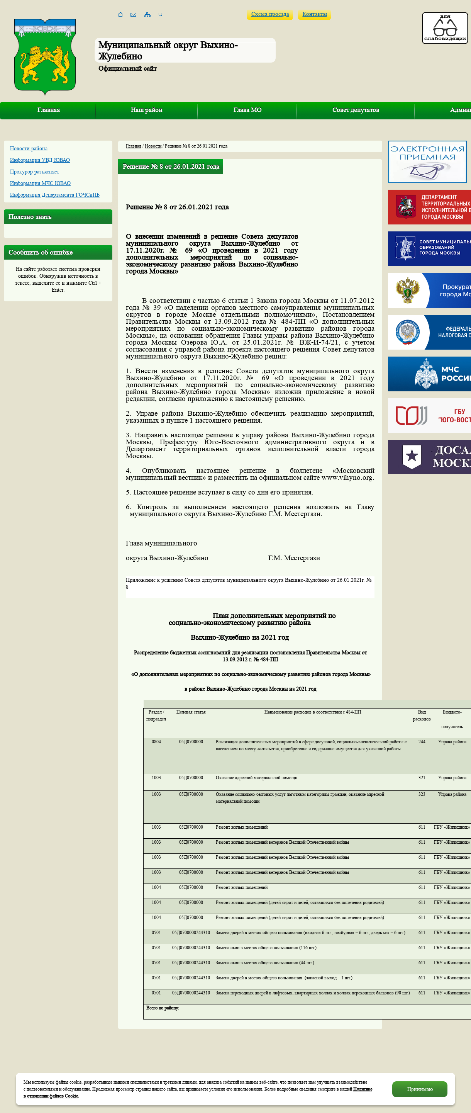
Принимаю (420, 1089)
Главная (48, 110)
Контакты (315, 14)
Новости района (28, 148)
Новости (153, 146)
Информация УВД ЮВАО (40, 160)
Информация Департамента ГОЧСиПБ (55, 195)
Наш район (146, 110)
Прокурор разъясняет (34, 171)
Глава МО (247, 110)
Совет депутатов (355, 110)
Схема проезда (270, 14)
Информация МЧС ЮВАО (40, 183)
